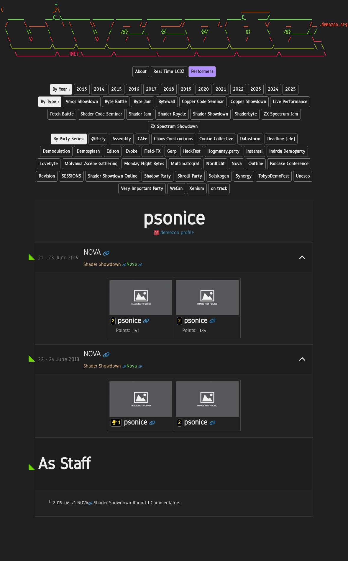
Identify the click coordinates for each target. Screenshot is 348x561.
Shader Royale (172, 114)
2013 (81, 89)
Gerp (171, 151)
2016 (134, 89)
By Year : (61, 89)
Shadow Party (157, 176)
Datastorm (250, 139)
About (141, 71)
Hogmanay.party (223, 151)
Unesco (303, 176)
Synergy (244, 176)
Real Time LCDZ (168, 71)
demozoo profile (174, 232)
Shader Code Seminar (101, 114)
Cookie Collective (216, 139)
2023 (255, 89)
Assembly (121, 139)
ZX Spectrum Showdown (174, 126)
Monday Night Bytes (144, 164)
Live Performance (290, 102)
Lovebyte (49, 164)
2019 (186, 89)
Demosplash (88, 151)
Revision (47, 176)
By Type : (50, 102)
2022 (238, 89)
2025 (290, 89)
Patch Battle (62, 114)
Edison (112, 151)
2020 (203, 89)
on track (219, 188)
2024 (273, 89)
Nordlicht (215, 164)
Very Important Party (142, 188)
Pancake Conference (289, 164)
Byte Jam (143, 102)
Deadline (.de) (281, 139)
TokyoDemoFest (273, 176)
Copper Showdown (248, 102)
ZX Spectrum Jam (281, 114)
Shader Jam (140, 114)
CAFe (142, 139)
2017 (151, 89)
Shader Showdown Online (112, 176)
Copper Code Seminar (203, 102)
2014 (99, 89)
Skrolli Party (190, 176)
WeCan (176, 188)
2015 (116, 89)
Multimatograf (185, 164)
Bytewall (166, 102)
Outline (255, 164)
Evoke (131, 151)
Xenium (196, 188)
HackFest (192, 151)
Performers (202, 71)
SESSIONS (71, 176)
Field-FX (152, 151)
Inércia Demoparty (287, 151)
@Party (98, 139)
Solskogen (219, 176)
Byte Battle (116, 102)
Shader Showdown (210, 114)
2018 (168, 89)
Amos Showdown (81, 102)
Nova (237, 164)
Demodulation (56, 151)
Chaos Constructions (173, 139)
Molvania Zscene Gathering (91, 164)
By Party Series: (68, 139)
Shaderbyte (246, 114)
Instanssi (254, 151)
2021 (221, 89)
